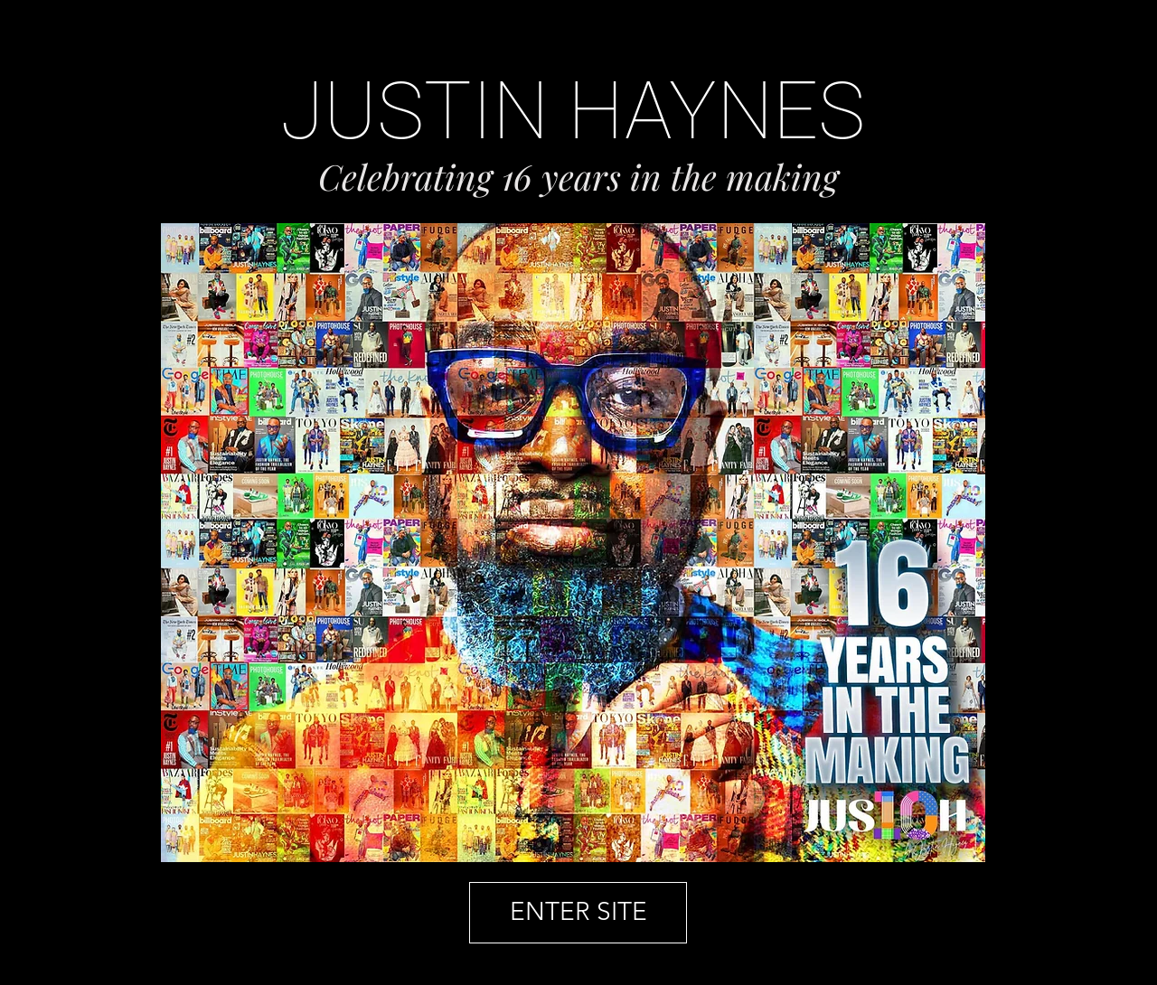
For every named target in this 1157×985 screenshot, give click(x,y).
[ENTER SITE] (578, 912)
